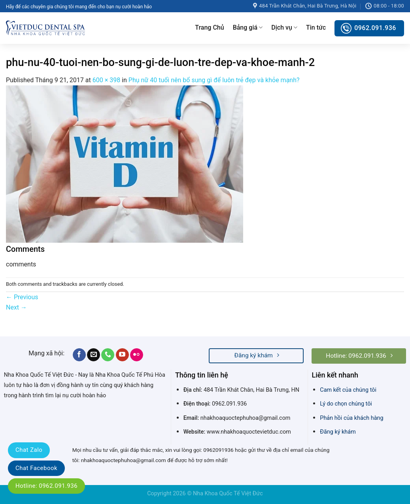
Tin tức (316, 27)
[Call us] (107, 355)
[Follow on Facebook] (79, 355)
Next (16, 307)
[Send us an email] (93, 355)
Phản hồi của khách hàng (351, 418)
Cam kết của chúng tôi (348, 390)
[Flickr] (136, 355)
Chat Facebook (36, 468)
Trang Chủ (209, 27)
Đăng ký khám (337, 431)
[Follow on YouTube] (122, 355)
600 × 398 (106, 80)
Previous (22, 297)
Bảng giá (248, 28)
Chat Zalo (28, 449)
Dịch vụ (284, 28)
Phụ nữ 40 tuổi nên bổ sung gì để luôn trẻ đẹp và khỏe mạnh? (214, 80)
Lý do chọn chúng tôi (346, 403)
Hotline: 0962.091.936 (46, 485)
